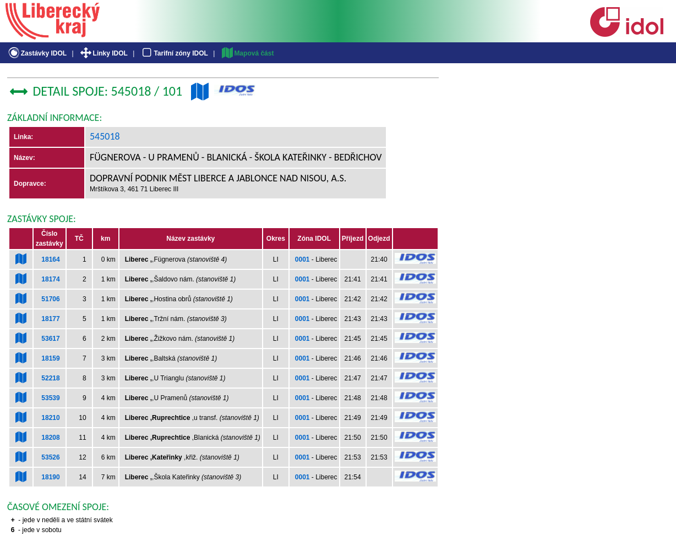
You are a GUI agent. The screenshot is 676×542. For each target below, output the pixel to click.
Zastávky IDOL (37, 53)
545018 (105, 136)
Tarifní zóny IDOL (174, 53)
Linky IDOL (103, 53)
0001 (302, 259)
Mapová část (247, 53)
